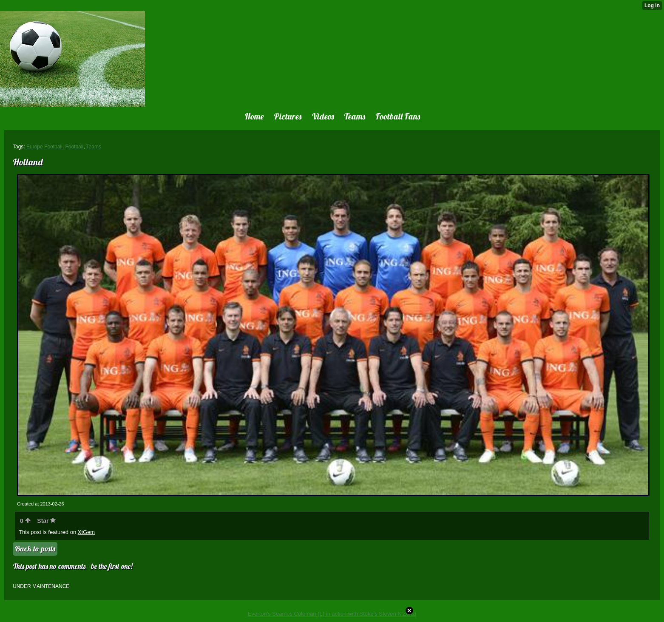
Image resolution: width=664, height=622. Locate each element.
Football (74, 147)
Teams (93, 147)
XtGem (86, 532)
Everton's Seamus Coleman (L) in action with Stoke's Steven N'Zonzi (332, 614)
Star (46, 520)
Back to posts (35, 549)
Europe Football (44, 147)
